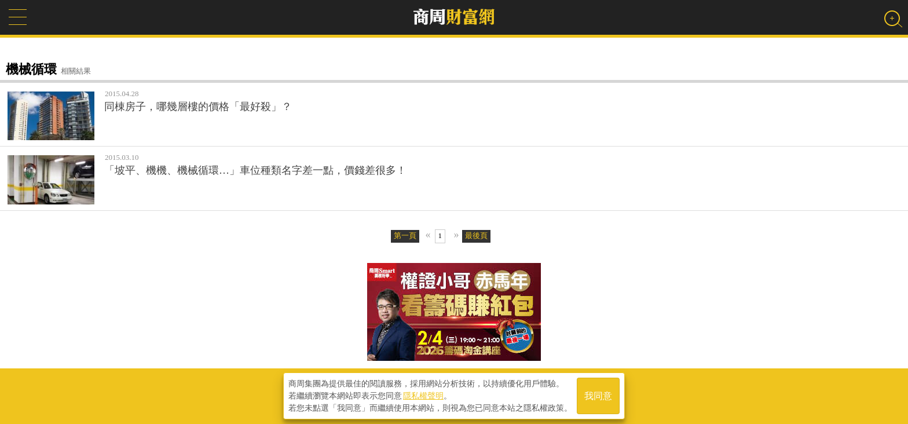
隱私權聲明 (423, 395)
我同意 (598, 396)
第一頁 (405, 235)
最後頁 (476, 235)
